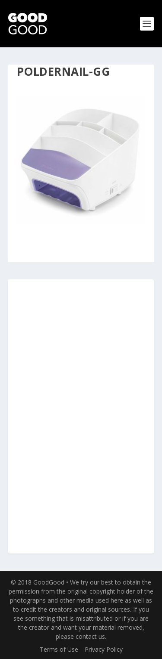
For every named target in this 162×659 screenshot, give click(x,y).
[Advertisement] (81, 417)
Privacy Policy (104, 649)
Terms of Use (59, 649)
